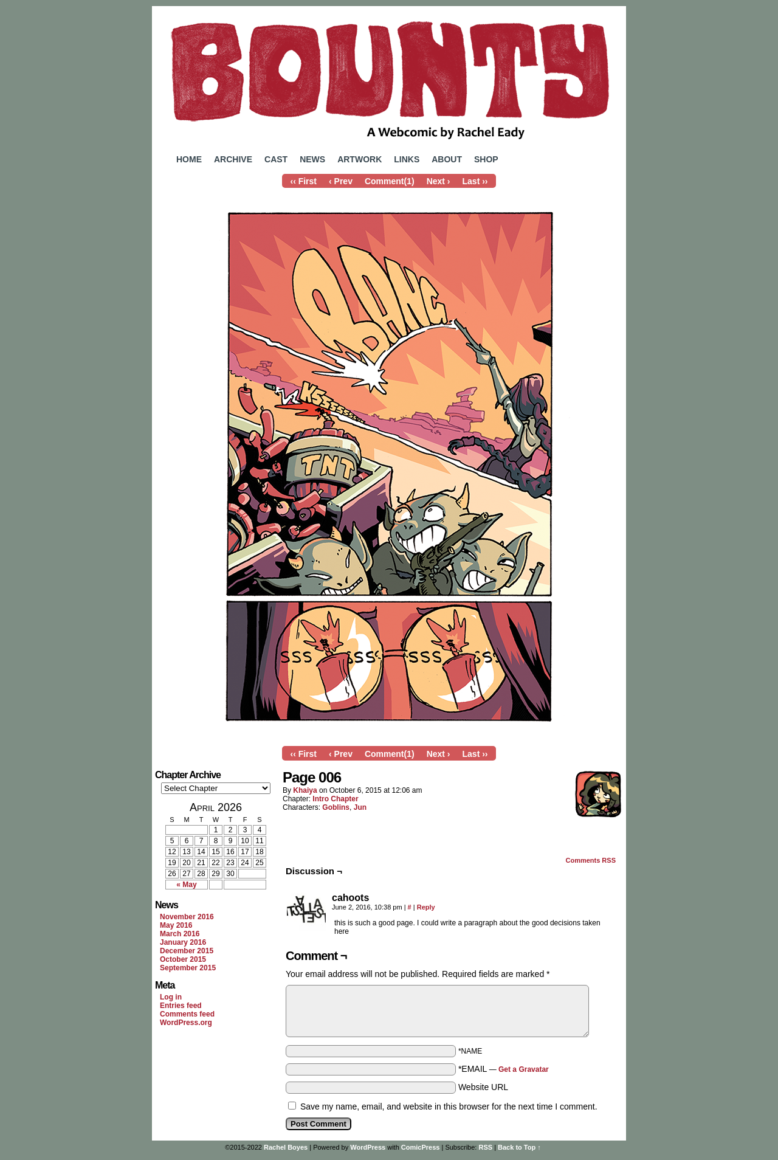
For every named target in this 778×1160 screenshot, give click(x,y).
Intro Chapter (335, 799)
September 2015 (188, 968)
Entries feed (181, 1005)
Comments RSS (590, 860)
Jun (360, 807)
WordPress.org (186, 1022)
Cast (275, 159)
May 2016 (176, 925)
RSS (485, 1147)
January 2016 (183, 942)
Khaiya (305, 790)
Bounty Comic (389, 77)
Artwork (359, 159)
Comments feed (187, 1014)
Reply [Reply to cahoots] (426, 907)
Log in (171, 997)
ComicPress (420, 1147)
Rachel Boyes (286, 1147)
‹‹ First (303, 181)
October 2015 (183, 959)
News (312, 159)
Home (189, 159)
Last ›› (475, 181)
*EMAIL (503, 1069)
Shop (486, 159)
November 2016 (187, 917)
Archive (233, 159)
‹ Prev (341, 181)
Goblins (335, 807)
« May (186, 884)
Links (406, 159)
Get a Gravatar (523, 1069)
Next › (438, 181)
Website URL (483, 1087)
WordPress (367, 1147)
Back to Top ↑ (519, 1147)
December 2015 (186, 951)
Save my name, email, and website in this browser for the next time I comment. (448, 1106)
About (447, 159)
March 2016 (179, 934)
